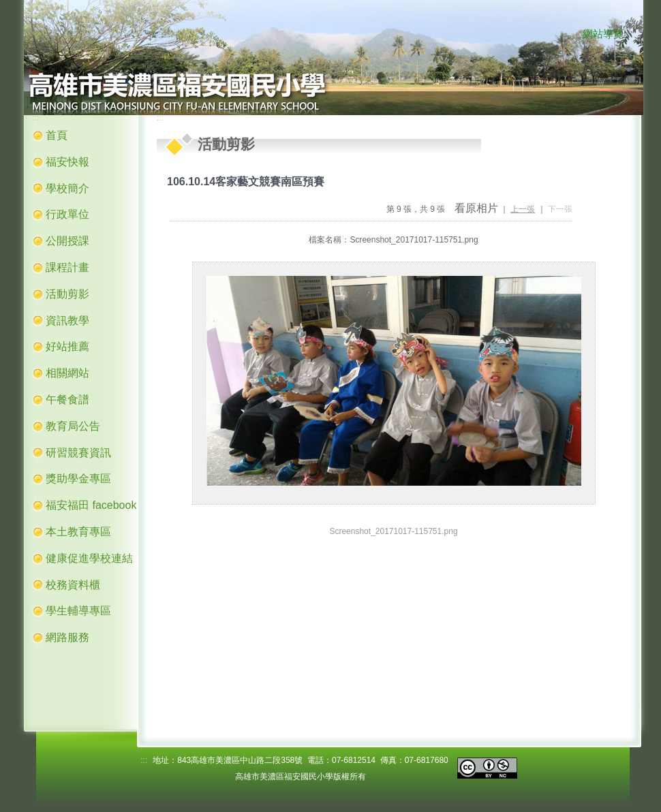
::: (569, 35)
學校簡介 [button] (67, 188)
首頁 (56, 135)
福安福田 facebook (91, 505)
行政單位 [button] (67, 214)
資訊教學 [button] (67, 320)
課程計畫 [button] (67, 267)
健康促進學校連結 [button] (89, 558)
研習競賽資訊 (78, 452)
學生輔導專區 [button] (78, 610)
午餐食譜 (67, 399)
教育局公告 (73, 426)
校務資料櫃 (73, 585)
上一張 (522, 209)
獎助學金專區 (78, 478)
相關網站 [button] (67, 373)
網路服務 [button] (67, 637)
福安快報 (67, 162)
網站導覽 (603, 34)
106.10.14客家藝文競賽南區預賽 (245, 181)
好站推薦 (67, 346)
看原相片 (476, 208)
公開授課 (67, 241)
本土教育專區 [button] (78, 531)
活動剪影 (67, 294)
